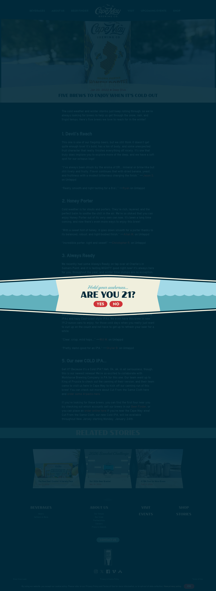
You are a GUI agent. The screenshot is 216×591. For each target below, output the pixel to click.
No (116, 304)
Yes (100, 304)
